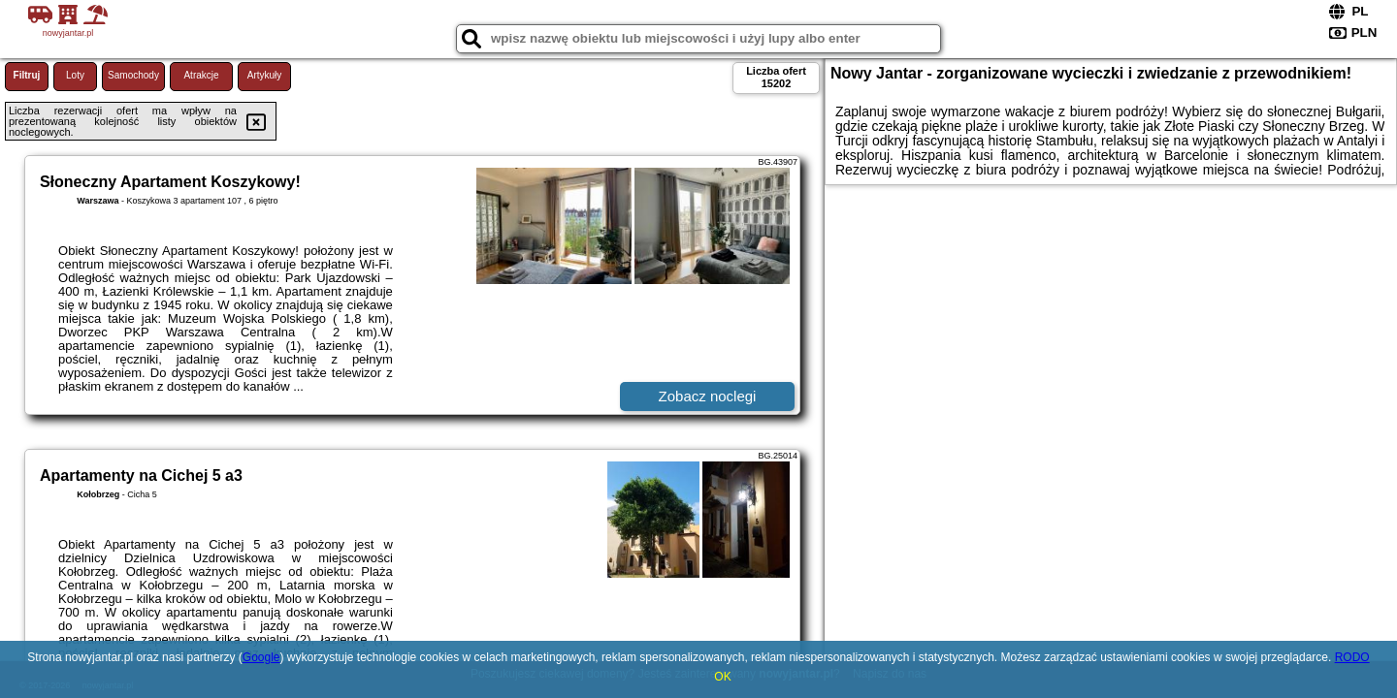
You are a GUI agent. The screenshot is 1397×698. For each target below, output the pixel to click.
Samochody (133, 75)
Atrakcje (200, 75)
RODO (1352, 657)
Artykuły (264, 75)
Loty (75, 75)
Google (261, 657)
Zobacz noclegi (708, 396)
